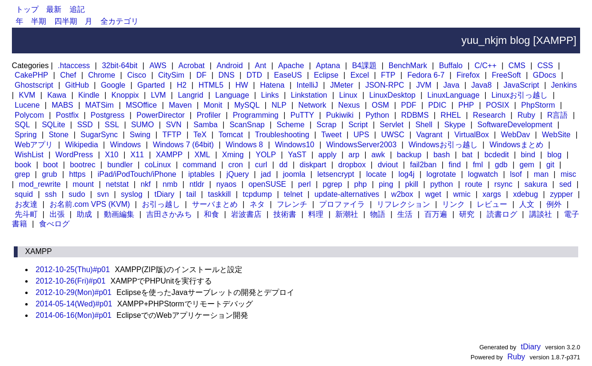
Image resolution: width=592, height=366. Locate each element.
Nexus (349, 105)
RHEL (451, 115)
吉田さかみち (169, 214)
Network (312, 105)
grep (22, 174)
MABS (62, 105)
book (23, 165)
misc (568, 174)
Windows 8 (244, 145)
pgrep (332, 184)
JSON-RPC (384, 85)
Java (451, 85)
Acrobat (192, 65)
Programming (256, 115)
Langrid (190, 95)
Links (270, 95)
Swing (140, 135)
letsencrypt (335, 174)
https (77, 174)
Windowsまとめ (516, 145)
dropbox (352, 165)
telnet (293, 194)
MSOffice (141, 105)
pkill (412, 184)
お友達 (26, 204)
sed (565, 184)
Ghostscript (34, 85)
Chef (68, 75)
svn (103, 194)
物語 (377, 214)
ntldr (197, 184)
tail (191, 194)
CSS (545, 65)
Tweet (331, 135)
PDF (408, 105)
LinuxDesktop (392, 95)
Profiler (209, 115)
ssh (51, 194)
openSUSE (267, 184)
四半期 (65, 21)
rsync (503, 184)
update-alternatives (346, 194)
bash (441, 155)
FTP (388, 75)
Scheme (291, 125)
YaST (297, 155)
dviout (388, 165)
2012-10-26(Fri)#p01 (71, 281)
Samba (205, 125)
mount (83, 184)
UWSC (392, 135)
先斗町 (26, 214)
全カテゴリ (119, 21)
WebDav (515, 135)
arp (354, 155)
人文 (526, 204)
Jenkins (564, 85)
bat (467, 155)
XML (202, 155)
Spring (26, 135)
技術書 (284, 214)
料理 (315, 214)
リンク (453, 204)
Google (113, 85)
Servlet (391, 125)
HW (241, 85)
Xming (232, 155)
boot (50, 165)
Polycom (29, 115)
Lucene (27, 105)
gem (527, 165)
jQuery (237, 174)
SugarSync (99, 135)
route (473, 184)
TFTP (171, 135)
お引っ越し (161, 204)
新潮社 (346, 214)
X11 (137, 155)
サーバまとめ (215, 204)
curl (261, 165)
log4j (406, 174)
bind (528, 155)
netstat (117, 184)
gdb (501, 165)
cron (235, 165)
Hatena (272, 85)
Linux (348, 95)
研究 (466, 214)
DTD (254, 75)
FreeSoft (506, 75)
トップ (27, 9)
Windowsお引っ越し (443, 145)
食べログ (54, 224)
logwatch (483, 174)
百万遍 (435, 214)
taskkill (219, 194)
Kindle (88, 95)
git (550, 165)
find (455, 165)
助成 (84, 214)
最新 (53, 9)
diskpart (313, 165)
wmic (462, 194)
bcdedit (496, 155)
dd (283, 165)
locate (376, 174)
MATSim (99, 105)
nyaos (226, 184)
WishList (29, 155)
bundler (119, 165)
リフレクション (403, 204)
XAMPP (169, 155)
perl (304, 184)
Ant (260, 65)
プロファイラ (342, 204)
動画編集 (119, 214)
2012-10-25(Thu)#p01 (73, 269)
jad (266, 174)
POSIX (497, 105)
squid (24, 194)
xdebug (525, 194)
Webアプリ (34, 145)
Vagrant (429, 135)
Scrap (327, 125)
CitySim (171, 75)
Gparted (151, 85)
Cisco (136, 75)
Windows (125, 145)
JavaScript (521, 85)
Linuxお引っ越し (520, 95)
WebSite (556, 135)
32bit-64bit (120, 65)
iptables (201, 174)
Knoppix (125, 95)
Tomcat (231, 135)
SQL (22, 125)
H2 (181, 85)
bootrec (82, 165)
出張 (57, 214)
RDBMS (415, 115)
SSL (112, 125)
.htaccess (74, 65)
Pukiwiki (340, 115)
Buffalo (451, 65)
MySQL (247, 105)
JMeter (341, 85)
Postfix (67, 115)
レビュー (492, 204)
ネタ (257, 204)
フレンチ (292, 204)
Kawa (56, 95)
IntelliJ (307, 85)
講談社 (540, 214)
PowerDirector (161, 115)
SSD (85, 125)
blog (554, 155)
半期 (38, 21)
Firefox (468, 75)
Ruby (526, 115)
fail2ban (423, 165)
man (541, 174)
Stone (59, 135)
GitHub (77, 85)
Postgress (107, 115)
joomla (294, 174)
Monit (213, 105)
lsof (516, 174)
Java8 (482, 85)
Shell (423, 125)
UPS (361, 135)
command (199, 165)
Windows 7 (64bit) (183, 145)
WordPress (74, 155)
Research (489, 115)
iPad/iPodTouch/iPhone (137, 174)
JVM (423, 85)
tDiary (164, 194)
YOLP (266, 155)
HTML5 (211, 85)
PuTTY (302, 115)
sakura (535, 184)
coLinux (158, 165)
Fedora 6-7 (425, 75)
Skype (454, 125)
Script (358, 125)
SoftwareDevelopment (514, 125)
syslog (131, 194)
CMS (517, 65)
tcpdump (257, 194)
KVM (27, 95)
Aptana (328, 65)
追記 (77, 9)
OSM (380, 105)
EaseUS (288, 75)
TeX (200, 135)
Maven (180, 105)
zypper (561, 194)
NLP (278, 105)
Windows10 (294, 145)
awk (378, 155)
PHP (466, 105)
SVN (173, 125)
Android (230, 65)
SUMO (142, 125)
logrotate (441, 174)
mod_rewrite (39, 184)
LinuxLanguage (453, 95)
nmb (170, 184)
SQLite (53, 125)
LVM (158, 95)
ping (386, 184)
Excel (360, 75)
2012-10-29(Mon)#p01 (73, 292)
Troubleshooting (282, 135)
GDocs (544, 75)
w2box (402, 194)
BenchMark (408, 65)
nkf (145, 184)
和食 (211, 214)
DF (201, 75)
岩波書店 (246, 214)
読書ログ (502, 214)
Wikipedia (81, 145)
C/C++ (485, 65)
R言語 (557, 115)
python (441, 184)
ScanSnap (247, 125)
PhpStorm (538, 105)
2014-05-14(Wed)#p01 (74, 304)
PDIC (437, 105)
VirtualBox (471, 135)
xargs (491, 194)
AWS (158, 65)
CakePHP (31, 75)
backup (409, 155)
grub (49, 174)
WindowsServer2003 (361, 145)
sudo (77, 194)
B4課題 (364, 65)
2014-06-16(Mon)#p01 (73, 315)
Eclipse (326, 75)
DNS (227, 75)
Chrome (101, 75)
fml (478, 165)
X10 (111, 155)
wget (433, 194)
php (360, 184)
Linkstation (309, 95)
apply (327, 155)
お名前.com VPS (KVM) (90, 204)
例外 (554, 204)
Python (377, 115)
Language (232, 95)
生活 (404, 214)
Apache (291, 65)
